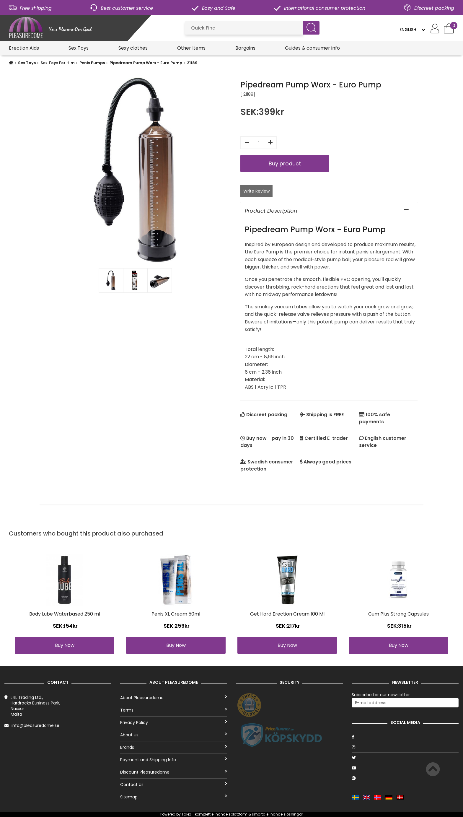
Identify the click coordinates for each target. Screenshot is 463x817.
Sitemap (173, 797)
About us (173, 735)
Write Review (256, 191)
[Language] (412, 29)
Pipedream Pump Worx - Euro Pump (146, 63)
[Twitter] (405, 758)
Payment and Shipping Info (173, 760)
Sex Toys (79, 48)
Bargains (245, 48)
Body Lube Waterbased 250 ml (64, 614)
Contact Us (173, 784)
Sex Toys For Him (57, 63)
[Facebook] (405, 737)
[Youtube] (405, 768)
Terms (173, 710)
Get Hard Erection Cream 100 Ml (287, 614)
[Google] (405, 778)
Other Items (191, 48)
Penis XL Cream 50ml (175, 614)
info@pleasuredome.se (35, 725)
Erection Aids (24, 48)
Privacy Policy (173, 722)
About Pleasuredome (173, 698)
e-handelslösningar (284, 814)
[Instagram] (405, 747)
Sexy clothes (133, 48)
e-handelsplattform (229, 814)
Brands (173, 747)
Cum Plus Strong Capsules (398, 614)
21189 (192, 63)
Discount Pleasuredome (173, 772)
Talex (186, 814)
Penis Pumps (92, 63)
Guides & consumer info (312, 48)
